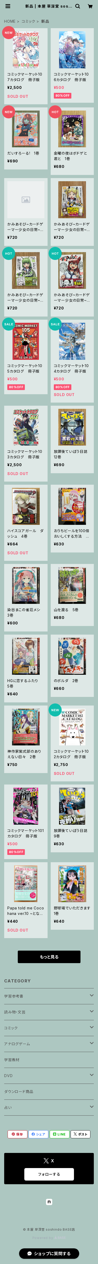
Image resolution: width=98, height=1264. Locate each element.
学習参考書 (14, 996)
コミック (28, 21)
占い (8, 1107)
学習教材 (12, 1060)
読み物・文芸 (15, 1012)
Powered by (49, 1238)
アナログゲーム (17, 1044)
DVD (8, 1075)
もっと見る (49, 956)
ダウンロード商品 (18, 1091)
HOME (10, 21)
